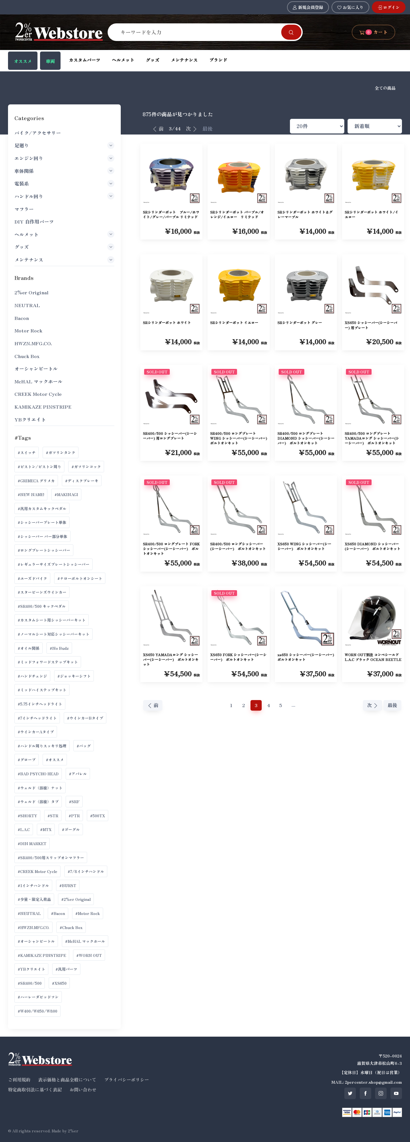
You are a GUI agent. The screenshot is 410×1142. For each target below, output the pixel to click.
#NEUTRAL (29, 913)
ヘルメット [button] (64, 234)
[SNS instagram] (381, 1093)
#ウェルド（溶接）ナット (40, 787)
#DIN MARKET (32, 843)
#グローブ (27, 759)
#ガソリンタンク (60, 452)
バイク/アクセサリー (37, 132)
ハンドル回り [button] (64, 196)
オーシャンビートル (36, 368)
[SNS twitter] (350, 1093)
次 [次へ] (191, 128)
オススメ (23, 61)
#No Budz (59, 648)
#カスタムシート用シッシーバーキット (52, 620)
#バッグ (84, 745)
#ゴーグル (71, 829)
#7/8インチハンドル (86, 871)
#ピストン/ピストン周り (39, 466)
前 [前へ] (158, 128)
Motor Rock (28, 330)
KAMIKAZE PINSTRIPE (42, 406)
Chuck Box (26, 356)
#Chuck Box (71, 927)
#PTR (74, 815)
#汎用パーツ (66, 969)
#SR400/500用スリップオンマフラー (51, 857)
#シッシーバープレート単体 (42, 522)
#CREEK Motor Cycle (37, 871)
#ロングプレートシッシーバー (44, 550)
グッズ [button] (64, 246)
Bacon (21, 317)
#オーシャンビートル (36, 941)
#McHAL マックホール (85, 941)
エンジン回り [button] (64, 158)
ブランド (218, 60)
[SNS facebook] (365, 1093)
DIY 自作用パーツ (34, 221)
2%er (73, 1130)
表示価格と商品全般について (67, 1079)
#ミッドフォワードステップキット (48, 662)
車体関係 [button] (64, 170)
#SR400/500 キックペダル (42, 606)
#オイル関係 (28, 648)
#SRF (74, 801)
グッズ (152, 60)
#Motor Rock (87, 913)
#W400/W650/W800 (37, 1011)
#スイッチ (27, 452)
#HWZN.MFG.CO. (33, 927)
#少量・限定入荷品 (34, 899)
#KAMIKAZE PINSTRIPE (42, 955)
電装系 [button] (64, 183)
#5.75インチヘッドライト (40, 703)
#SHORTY (27, 815)
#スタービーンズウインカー (42, 592)
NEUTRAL (27, 305)
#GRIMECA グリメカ (36, 480)
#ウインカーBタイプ (85, 718)
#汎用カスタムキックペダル (42, 508)
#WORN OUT (89, 955)
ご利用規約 (19, 1079)
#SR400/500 (30, 983)
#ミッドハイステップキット (42, 689)
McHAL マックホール (38, 381)
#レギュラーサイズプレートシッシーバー (53, 564)
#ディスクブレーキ (81, 480)
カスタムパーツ (84, 60)
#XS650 (59, 983)
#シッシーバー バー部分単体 (42, 536)
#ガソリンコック (86, 466)
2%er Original (31, 292)
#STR (52, 815)
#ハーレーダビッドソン (38, 996)
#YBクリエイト (31, 969)
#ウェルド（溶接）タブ (38, 801)
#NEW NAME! (31, 494)
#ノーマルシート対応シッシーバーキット (53, 634)
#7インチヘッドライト (37, 718)
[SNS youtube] (396, 1093)
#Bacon (58, 913)
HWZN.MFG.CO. (33, 343)
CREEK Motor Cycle (38, 393)
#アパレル (78, 773)
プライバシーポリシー (126, 1079)
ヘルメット (123, 60)
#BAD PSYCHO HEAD (38, 773)
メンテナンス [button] (64, 259)
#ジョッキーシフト (74, 676)
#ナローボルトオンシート (79, 578)
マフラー (24, 209)
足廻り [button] (64, 145)
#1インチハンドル (33, 885)
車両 (50, 61)
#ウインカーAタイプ (36, 731)
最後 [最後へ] (207, 128)
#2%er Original (76, 899)
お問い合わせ (83, 1089)
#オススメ (55, 759)
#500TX (97, 815)
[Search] (198, 32)
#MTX (46, 829)
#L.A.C (24, 829)
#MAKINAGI (66, 494)
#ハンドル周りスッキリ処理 (42, 745)
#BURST (67, 885)
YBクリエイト (30, 419)
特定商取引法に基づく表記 (35, 1089)
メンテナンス (184, 60)
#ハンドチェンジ (32, 676)
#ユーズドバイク (32, 578)
